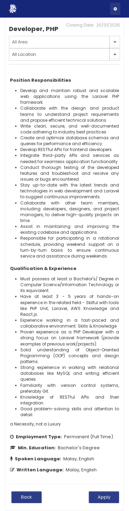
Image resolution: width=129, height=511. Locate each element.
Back (26, 497)
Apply (104, 497)
